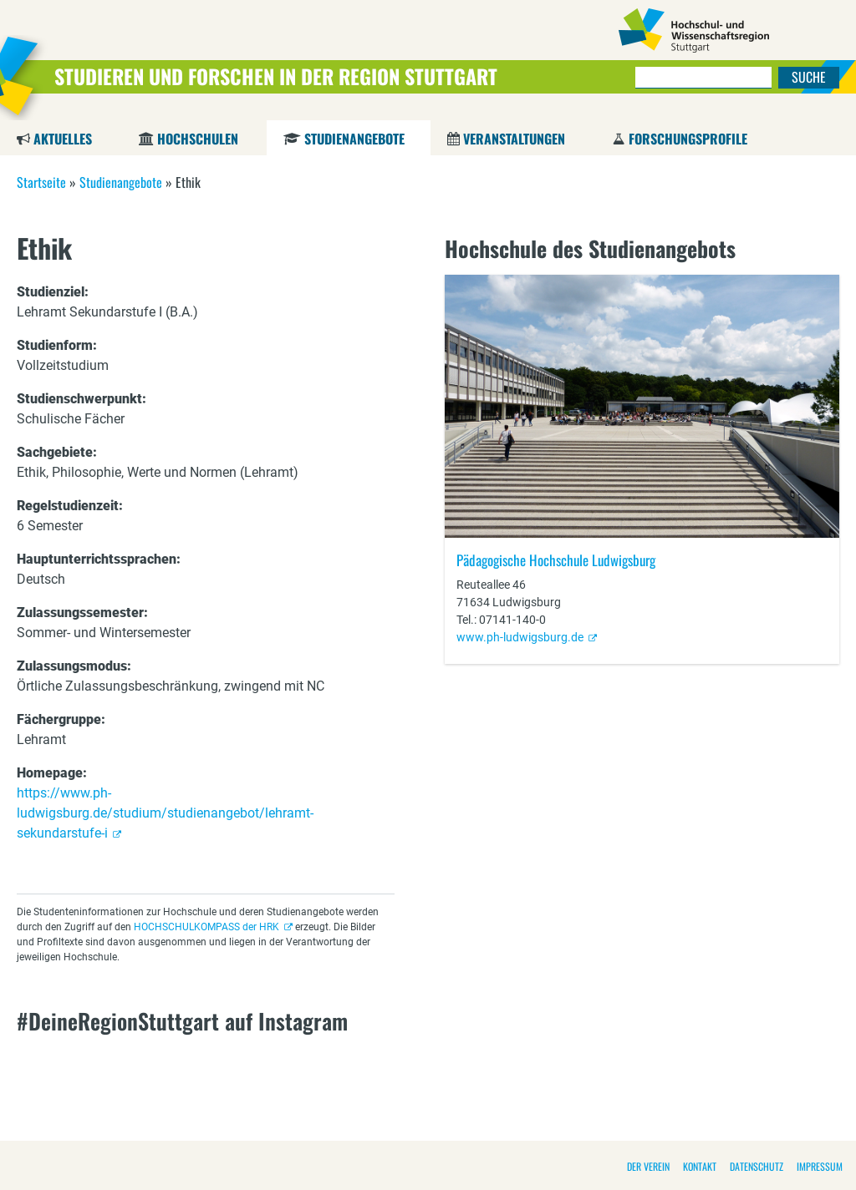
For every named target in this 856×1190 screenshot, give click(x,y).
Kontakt (699, 1166)
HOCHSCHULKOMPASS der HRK (206, 927)
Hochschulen (197, 139)
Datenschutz (756, 1166)
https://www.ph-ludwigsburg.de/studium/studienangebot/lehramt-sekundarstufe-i (165, 813)
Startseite (41, 182)
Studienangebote (354, 139)
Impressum (820, 1166)
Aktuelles (62, 139)
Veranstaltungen (514, 139)
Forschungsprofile (688, 139)
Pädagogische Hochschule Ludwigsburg (555, 559)
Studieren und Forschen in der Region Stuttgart (275, 76)
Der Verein (648, 1166)
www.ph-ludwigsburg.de (519, 637)
